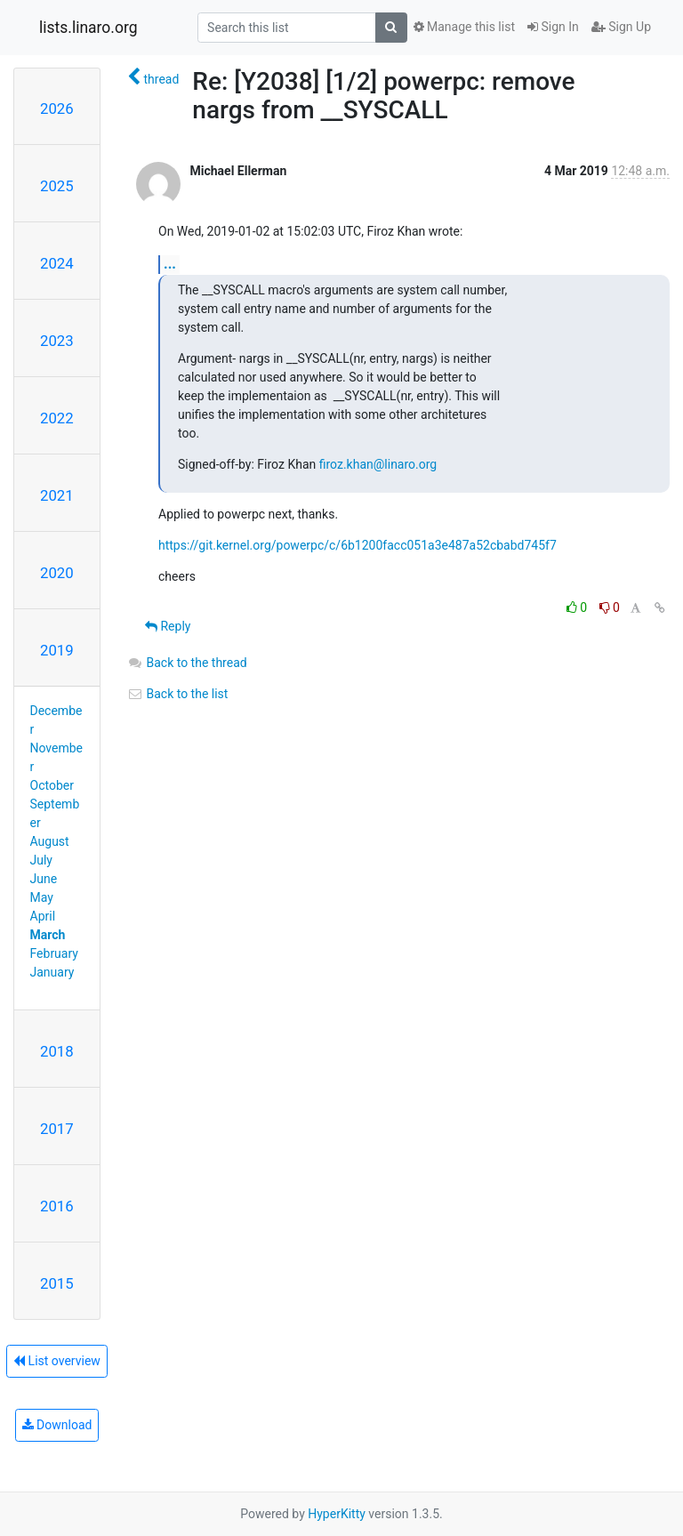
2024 (57, 263)
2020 (57, 573)
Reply (167, 626)
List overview (56, 1361)
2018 (57, 1051)
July (41, 860)
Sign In (553, 27)
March (48, 935)
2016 (57, 1206)
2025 (57, 186)
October (52, 785)
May (41, 897)
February (54, 953)
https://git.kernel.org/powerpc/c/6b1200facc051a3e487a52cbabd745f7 (357, 545)
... (170, 263)
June (44, 879)
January (52, 972)
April (43, 916)
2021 (57, 495)
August (49, 841)
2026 (57, 108)
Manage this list (464, 27)
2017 (57, 1129)
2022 (57, 418)
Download (57, 1425)
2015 (57, 1283)
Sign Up (621, 27)
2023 (57, 341)
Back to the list (177, 694)
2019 (57, 650)
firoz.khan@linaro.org (378, 464)
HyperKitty (337, 1514)
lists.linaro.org (88, 27)
